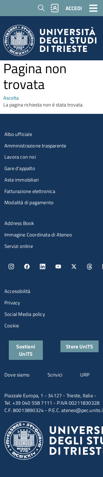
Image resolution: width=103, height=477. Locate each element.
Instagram (11, 266)
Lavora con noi (20, 157)
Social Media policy (24, 314)
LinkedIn (42, 266)
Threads (89, 266)
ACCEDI (74, 8)
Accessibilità (17, 291)
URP (85, 374)
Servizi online (18, 246)
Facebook (27, 266)
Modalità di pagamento (29, 202)
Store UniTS (79, 346)
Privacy (12, 302)
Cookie (11, 325)
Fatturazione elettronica (29, 191)
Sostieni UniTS (25, 350)
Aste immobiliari (21, 179)
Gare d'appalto (19, 168)
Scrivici (55, 374)
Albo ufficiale (18, 134)
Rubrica (54, 8)
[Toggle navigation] (93, 8)
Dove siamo (17, 374)
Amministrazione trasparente (35, 145)
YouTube (58, 266)
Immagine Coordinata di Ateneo (38, 234)
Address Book (19, 223)
